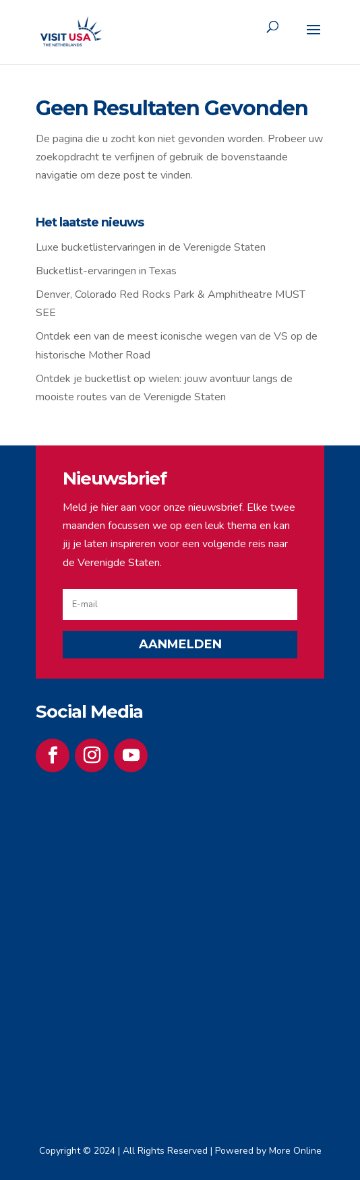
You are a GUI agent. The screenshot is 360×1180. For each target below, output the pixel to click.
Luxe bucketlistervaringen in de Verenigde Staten (151, 247)
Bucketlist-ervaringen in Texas (106, 270)
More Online (295, 1150)
